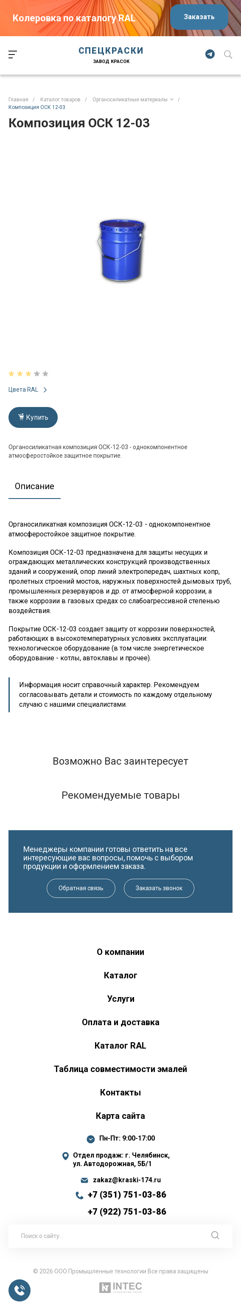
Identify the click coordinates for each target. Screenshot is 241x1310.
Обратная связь (81, 888)
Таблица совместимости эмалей (120, 1069)
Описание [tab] (34, 486)
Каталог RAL (120, 1046)
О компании (120, 952)
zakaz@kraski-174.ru (127, 1180)
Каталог (120, 975)
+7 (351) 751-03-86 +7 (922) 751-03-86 (127, 1203)
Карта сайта (120, 1116)
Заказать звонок (159, 888)
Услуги (121, 999)
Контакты (120, 1092)
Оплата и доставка (121, 1022)
